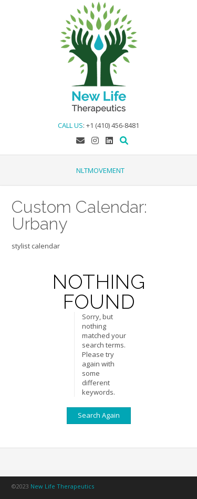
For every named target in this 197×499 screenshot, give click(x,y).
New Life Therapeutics (62, 486)
